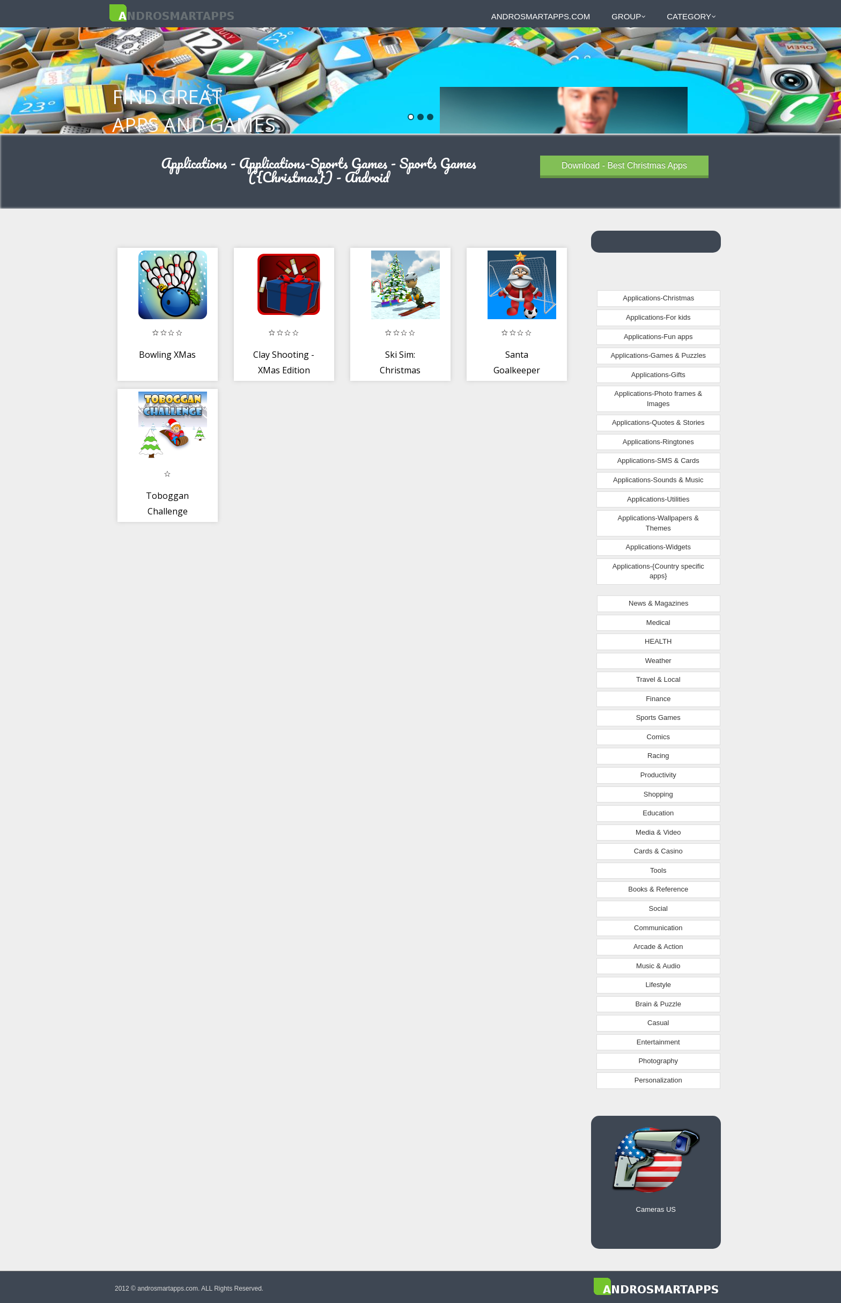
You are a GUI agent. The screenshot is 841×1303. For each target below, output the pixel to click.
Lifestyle (658, 985)
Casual (658, 1023)
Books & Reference (658, 889)
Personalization (658, 1080)
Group (628, 16)
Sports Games (658, 717)
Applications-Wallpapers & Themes (658, 523)
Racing (658, 756)
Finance (658, 699)
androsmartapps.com (540, 16)
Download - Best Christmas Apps (624, 165)
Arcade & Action (658, 947)
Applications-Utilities (658, 499)
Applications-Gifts (658, 375)
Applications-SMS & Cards (658, 461)
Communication (658, 928)
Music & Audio (658, 966)
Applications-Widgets (658, 547)
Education (658, 813)
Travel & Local (658, 679)
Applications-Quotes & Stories (658, 422)
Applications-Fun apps (658, 337)
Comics (658, 737)
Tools (658, 870)
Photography (658, 1061)
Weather (658, 661)
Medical (658, 623)
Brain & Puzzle (658, 1004)
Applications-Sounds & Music (658, 480)
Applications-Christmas (658, 298)
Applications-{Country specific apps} (658, 571)
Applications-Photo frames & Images (658, 398)
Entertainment (658, 1042)
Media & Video (658, 832)
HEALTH (658, 641)
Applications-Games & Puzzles (658, 355)
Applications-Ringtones (658, 442)
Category (691, 16)
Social (658, 908)
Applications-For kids (658, 317)
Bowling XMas (167, 354)
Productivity (658, 775)
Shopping (658, 794)
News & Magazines (658, 603)
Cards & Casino (658, 851)
